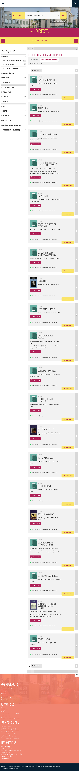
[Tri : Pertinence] (36, 70)
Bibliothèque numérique (9, 700)
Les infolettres (5, 716)
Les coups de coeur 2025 (9, 734)
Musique (4, 692)
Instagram (4, 710)
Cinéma (3, 694)
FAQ (2, 746)
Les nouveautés (6, 726)
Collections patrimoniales (9, 698)
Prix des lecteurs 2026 (8, 732)
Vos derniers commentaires (10, 738)
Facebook (4, 708)
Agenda (3, 690)
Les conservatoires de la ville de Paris (49, 766)
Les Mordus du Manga (8, 736)
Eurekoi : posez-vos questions (10, 718)
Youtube (3, 712)
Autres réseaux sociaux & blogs (11, 714)
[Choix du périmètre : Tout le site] (18, 15)
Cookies (3, 754)
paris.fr (3, 766)
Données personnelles (14, 754)
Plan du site (5, 758)
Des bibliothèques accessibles (11, 750)
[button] (75, 3)
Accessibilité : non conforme (9, 768)
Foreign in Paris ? (6, 752)
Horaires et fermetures (8, 728)
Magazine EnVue (6, 748)
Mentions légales (6, 756)
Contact (7, 746)
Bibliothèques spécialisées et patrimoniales (21, 766)
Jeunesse (4, 696)
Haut (77, 675)
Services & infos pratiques (9, 688)
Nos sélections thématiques (10, 730)
